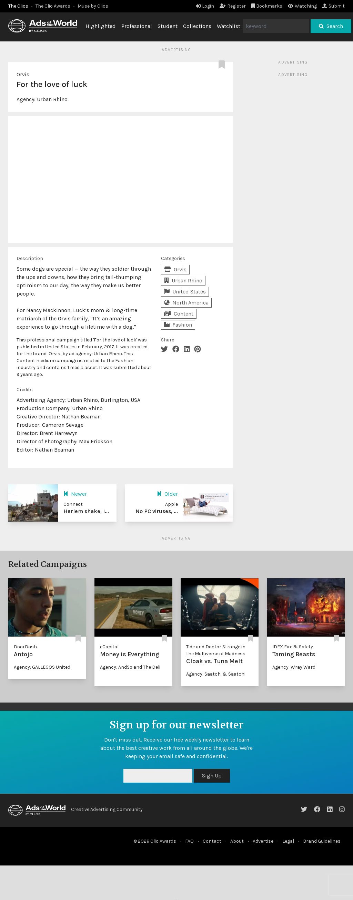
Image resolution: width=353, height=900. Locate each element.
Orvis (23, 74)
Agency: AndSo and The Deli (130, 667)
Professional (136, 26)
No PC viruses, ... (156, 511)
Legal (288, 841)
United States (185, 291)
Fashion (178, 324)
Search (331, 26)
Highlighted (100, 26)
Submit (333, 6)
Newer (75, 494)
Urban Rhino (52, 99)
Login (205, 6)
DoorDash (25, 647)
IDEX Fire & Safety (292, 647)
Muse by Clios (93, 6)
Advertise (263, 841)
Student (168, 26)
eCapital (109, 647)
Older (167, 494)
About (237, 841)
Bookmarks (267, 6)
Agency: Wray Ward (293, 667)
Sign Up (212, 775)
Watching (302, 6)
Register (233, 6)
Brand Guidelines (322, 841)
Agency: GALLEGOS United (42, 667)
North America (186, 302)
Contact (212, 841)
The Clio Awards (53, 6)
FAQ (189, 841)
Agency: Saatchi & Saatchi (215, 674)
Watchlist (228, 26)
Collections (197, 26)
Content (178, 313)
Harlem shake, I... (86, 511)
